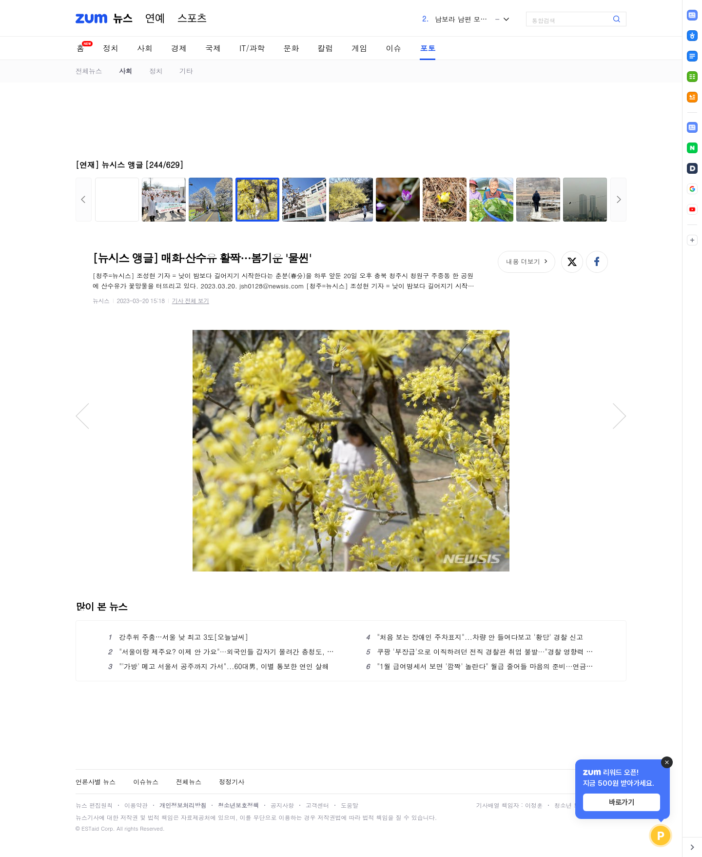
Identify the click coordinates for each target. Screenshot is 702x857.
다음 (618, 200)
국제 (213, 48)
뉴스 (123, 18)
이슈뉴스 (145, 781)
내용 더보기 (523, 261)
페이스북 (597, 262)
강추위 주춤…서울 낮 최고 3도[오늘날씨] (178, 637)
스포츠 (192, 18)
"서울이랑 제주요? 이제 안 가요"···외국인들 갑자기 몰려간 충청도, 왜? (222, 651)
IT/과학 (252, 48)
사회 (145, 48)
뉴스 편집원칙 (94, 805)
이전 (84, 200)
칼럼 (325, 48)
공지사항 (282, 805)
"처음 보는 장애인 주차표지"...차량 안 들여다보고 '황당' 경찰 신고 (474, 637)
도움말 (349, 805)
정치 (110, 48)
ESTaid (90, 828)
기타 (186, 71)
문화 (291, 48)
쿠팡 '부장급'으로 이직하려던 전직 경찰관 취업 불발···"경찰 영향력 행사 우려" (480, 651)
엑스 (572, 262)
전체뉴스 (89, 71)
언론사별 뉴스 (96, 781)
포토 (427, 48)
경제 (179, 48)
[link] (692, 127)
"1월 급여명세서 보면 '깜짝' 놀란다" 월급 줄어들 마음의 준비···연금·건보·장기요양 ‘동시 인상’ (480, 666)
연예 (155, 18)
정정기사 (231, 781)
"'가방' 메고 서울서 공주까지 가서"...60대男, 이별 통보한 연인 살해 (218, 666)
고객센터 (317, 805)
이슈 (393, 48)
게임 (359, 48)
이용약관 (136, 805)
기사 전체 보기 (190, 300)
